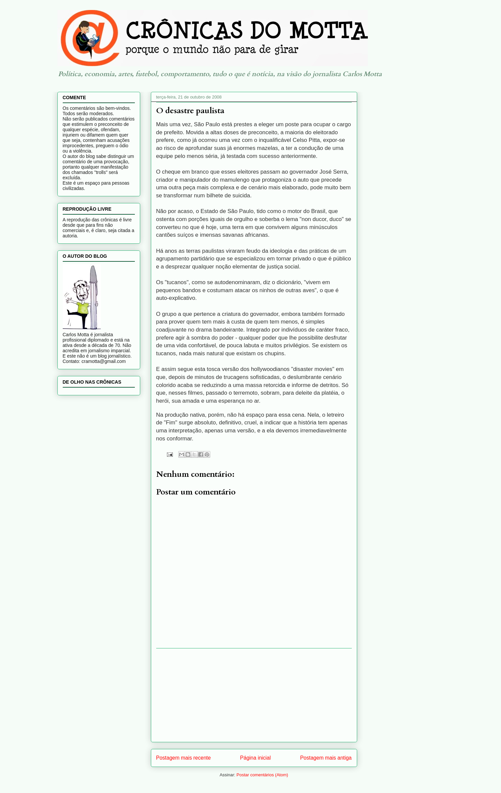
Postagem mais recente (183, 758)
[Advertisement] (254, 695)
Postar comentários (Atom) (262, 774)
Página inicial (255, 758)
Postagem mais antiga (325, 758)
